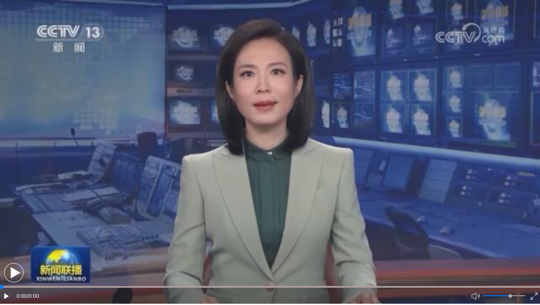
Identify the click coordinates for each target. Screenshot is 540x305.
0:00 (21, 296)
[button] (13, 272)
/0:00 (33, 296)
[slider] (510, 296)
